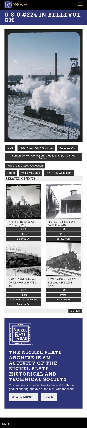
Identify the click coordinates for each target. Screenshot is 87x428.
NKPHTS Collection (58, 172)
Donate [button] (49, 397)
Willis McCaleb (30, 172)
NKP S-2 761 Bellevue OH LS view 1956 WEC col (22, 282)
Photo (11, 172)
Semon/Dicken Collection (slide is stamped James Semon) (43, 157)
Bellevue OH (67, 148)
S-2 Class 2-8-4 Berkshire (23, 299)
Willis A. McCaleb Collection (25, 165)
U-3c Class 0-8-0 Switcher (36, 148)
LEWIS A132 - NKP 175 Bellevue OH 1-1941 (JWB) (62, 282)
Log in (5, 423)
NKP (10, 148)
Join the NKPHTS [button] (23, 397)
